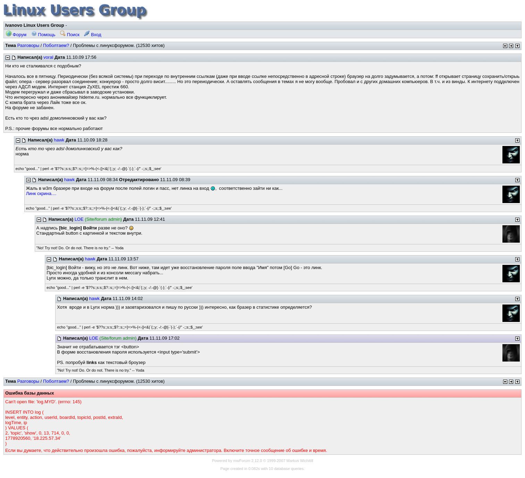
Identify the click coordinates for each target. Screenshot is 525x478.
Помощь (43, 34)
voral (48, 57)
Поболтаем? (56, 45)
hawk (59, 140)
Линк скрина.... (41, 193)
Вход (92, 34)
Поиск (70, 34)
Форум (16, 34)
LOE (79, 219)
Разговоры (28, 45)
